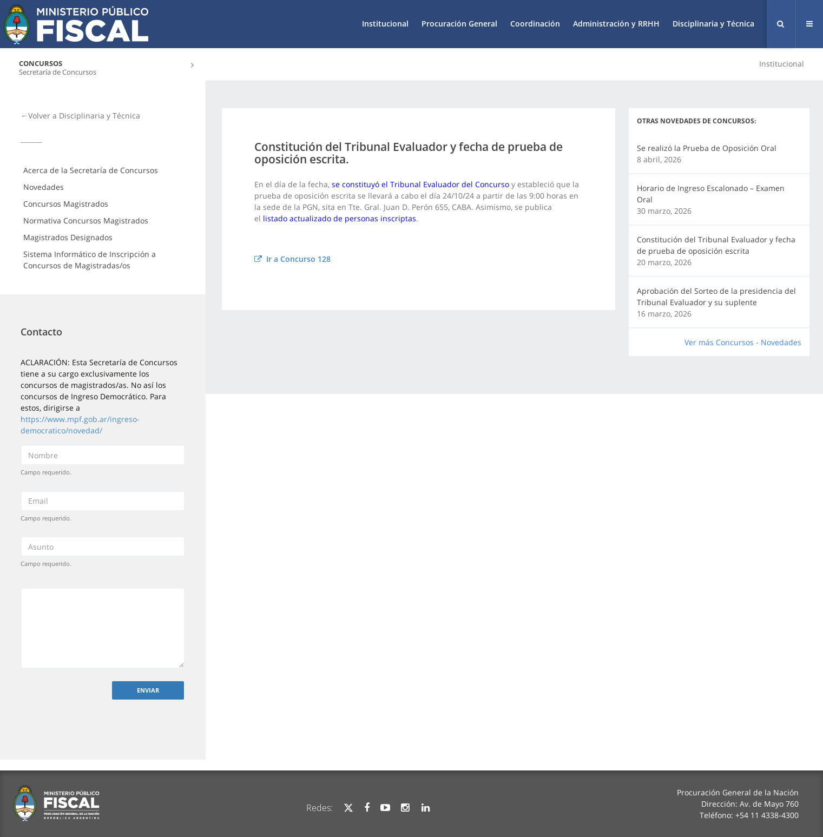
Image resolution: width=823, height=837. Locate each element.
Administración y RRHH (616, 23)
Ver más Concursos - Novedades (742, 342)
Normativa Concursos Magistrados (85, 220)
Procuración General (459, 23)
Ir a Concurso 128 (292, 259)
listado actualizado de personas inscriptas (339, 218)
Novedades (43, 187)
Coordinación (535, 23)
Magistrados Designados (68, 237)
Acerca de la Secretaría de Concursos (90, 170)
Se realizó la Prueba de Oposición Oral (706, 148)
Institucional (385, 23)
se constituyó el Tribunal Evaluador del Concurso (420, 184)
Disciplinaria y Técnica (713, 23)
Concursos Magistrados (65, 204)
